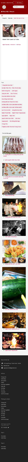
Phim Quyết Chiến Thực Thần (12, 160)
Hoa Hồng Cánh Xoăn (7, 99)
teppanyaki (5, 121)
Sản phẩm (3, 380)
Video (2, 382)
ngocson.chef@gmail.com (10, 367)
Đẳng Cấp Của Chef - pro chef (12, 264)
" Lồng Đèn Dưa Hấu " (7, 85)
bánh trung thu (6, 90)
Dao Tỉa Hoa (14, 93)
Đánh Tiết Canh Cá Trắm (11, 39)
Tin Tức (3, 390)
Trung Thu (4, 124)
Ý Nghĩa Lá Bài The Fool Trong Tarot (11, 126)
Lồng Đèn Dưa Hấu (17, 110)
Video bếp (10, 18)
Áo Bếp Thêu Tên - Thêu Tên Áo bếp (11, 88)
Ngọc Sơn (12, 115)
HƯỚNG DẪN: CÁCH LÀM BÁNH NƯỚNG (12, 104)
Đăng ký (12, 11)
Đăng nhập (5, 11)
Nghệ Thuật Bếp (6, 113)
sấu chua (17, 118)
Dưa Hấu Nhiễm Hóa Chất (8, 96)
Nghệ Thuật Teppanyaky (18, 113)
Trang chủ (4, 18)
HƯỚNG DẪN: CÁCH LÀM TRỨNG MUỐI (12, 107)
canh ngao (14, 90)
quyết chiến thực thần (8, 118)
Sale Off (3, 386)
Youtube (3, 391)
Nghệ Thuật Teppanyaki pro (12, 329)
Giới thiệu (3, 378)
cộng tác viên (5, 93)
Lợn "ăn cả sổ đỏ (6, 110)
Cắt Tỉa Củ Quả (5, 393)
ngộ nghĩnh (5, 115)
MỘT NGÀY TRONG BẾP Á (11, 236)
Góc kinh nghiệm (5, 384)
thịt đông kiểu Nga (15, 121)
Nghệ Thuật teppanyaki (11, 350)
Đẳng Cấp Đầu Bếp (9, 195)
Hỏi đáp (3, 388)
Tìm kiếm (3, 436)
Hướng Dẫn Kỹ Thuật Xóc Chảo (10, 101)
